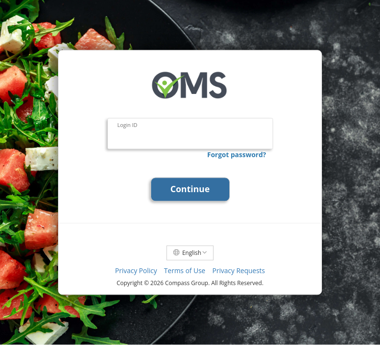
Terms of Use (184, 271)
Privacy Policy (136, 271)
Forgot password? (236, 154)
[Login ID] (190, 134)
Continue (190, 189)
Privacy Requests (239, 271)
